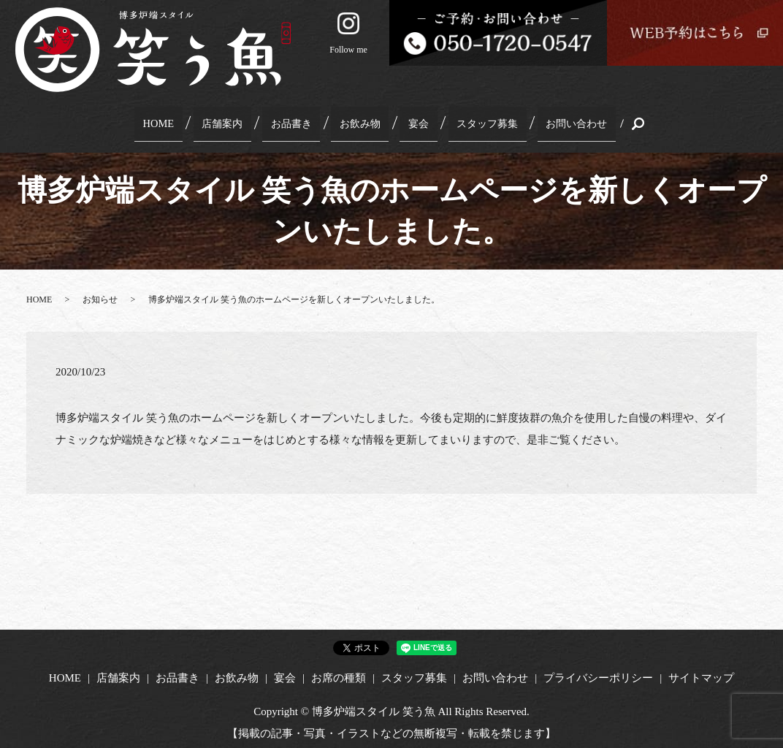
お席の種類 (338, 670)
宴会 (407, 119)
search (615, 120)
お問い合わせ (556, 119)
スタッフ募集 (470, 119)
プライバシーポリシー (598, 670)
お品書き (295, 119)
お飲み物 (357, 119)
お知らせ (100, 293)
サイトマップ (701, 670)
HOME (176, 119)
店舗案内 (232, 119)
